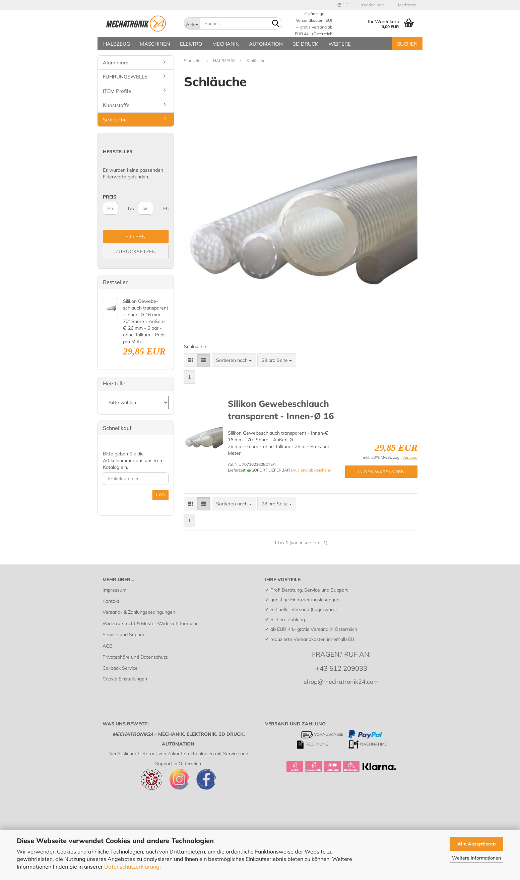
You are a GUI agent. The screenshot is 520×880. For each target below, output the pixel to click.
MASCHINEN (155, 44)
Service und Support (124, 634)
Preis (109, 197)
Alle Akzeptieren (476, 844)
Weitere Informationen (476, 858)
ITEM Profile (117, 91)
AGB (108, 646)
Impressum (114, 590)
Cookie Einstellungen (125, 679)
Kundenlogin (371, 4)
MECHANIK (225, 44)
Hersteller (118, 152)
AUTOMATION (266, 44)
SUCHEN (407, 44)
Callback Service (120, 668)
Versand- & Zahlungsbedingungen (139, 612)
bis (130, 209)
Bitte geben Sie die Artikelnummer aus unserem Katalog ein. (133, 460)
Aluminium (115, 62)
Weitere (339, 44)
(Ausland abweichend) (312, 470)
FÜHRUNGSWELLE (125, 76)
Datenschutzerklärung (131, 866)
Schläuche (115, 119)
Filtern (135, 236)
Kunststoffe (116, 105)
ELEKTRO (191, 44)
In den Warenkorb (381, 471)
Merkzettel (406, 4)
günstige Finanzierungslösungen (304, 600)
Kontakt (111, 601)
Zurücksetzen (136, 252)
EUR (165, 209)
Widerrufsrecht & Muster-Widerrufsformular (150, 623)
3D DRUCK (305, 44)
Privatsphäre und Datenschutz (135, 657)
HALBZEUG (116, 44)
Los (160, 494)
